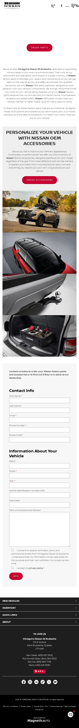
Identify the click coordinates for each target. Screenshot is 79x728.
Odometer (39, 502)
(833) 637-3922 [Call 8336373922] (45, 655)
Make (39, 463)
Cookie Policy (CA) (41, 706)
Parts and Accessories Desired (39, 528)
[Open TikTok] (43, 682)
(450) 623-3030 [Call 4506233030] (42, 665)
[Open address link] (39, 645)
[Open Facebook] (24, 682)
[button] (39, 47)
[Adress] (63, 6)
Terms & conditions (10, 706)
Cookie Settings (56, 706)
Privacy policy (26, 706)
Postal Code (39, 437)
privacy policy (36, 568)
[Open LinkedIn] (36, 682)
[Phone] (53, 6)
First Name (39, 398)
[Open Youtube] (55, 682)
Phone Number (39, 427)
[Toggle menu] (72, 6)
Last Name (39, 408)
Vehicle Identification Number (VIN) (39, 492)
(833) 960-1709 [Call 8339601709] (43, 661)
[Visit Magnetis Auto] (39, 720)
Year (39, 483)
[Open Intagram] (30, 682)
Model (39, 473)
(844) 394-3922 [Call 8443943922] (49, 658)
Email (39, 417)
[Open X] (49, 682)
